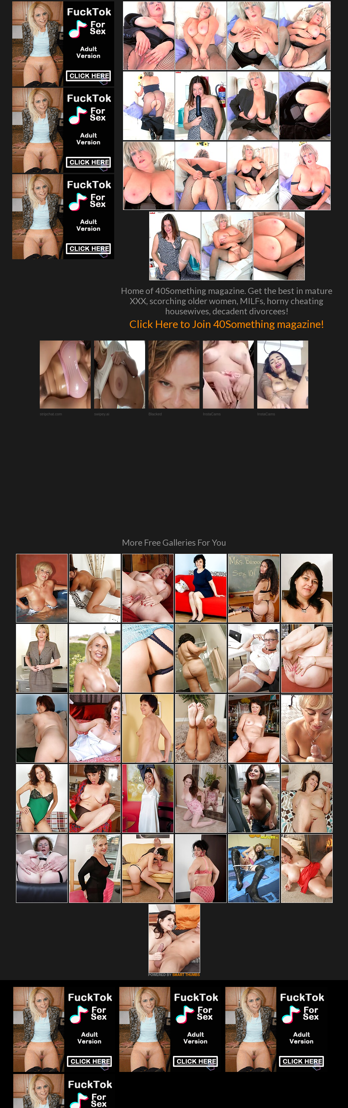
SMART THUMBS (186, 896)
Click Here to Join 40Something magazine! (226, 330)
